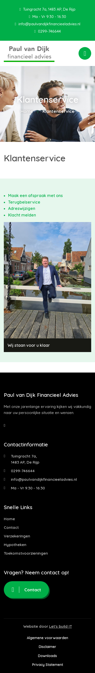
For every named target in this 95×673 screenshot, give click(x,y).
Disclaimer (47, 646)
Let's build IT (60, 626)
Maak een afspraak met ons (35, 195)
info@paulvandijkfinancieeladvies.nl (47, 23)
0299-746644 (47, 31)
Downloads (47, 656)
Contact (11, 527)
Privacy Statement (47, 664)
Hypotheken (15, 544)
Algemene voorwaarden (47, 638)
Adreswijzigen (21, 208)
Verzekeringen (17, 536)
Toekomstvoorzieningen (26, 553)
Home (27, 111)
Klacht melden (22, 215)
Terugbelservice (24, 202)
